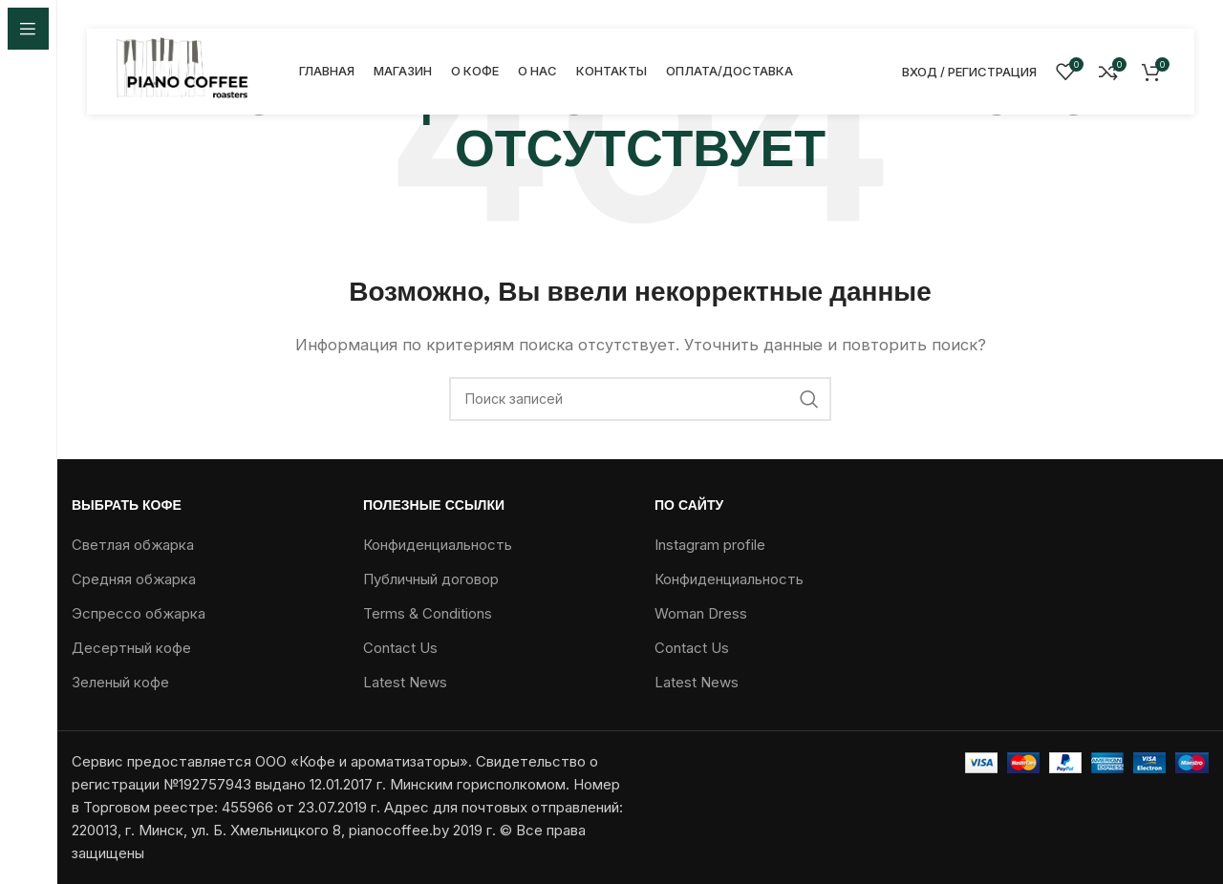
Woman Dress (700, 613)
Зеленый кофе (120, 682)
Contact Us (400, 648)
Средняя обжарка (134, 579)
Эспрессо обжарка (138, 613)
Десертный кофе (131, 648)
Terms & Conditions (427, 613)
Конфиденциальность (437, 545)
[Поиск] (640, 399)
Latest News (405, 682)
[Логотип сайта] (183, 70)
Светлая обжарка (133, 545)
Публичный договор (431, 579)
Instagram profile (709, 545)
